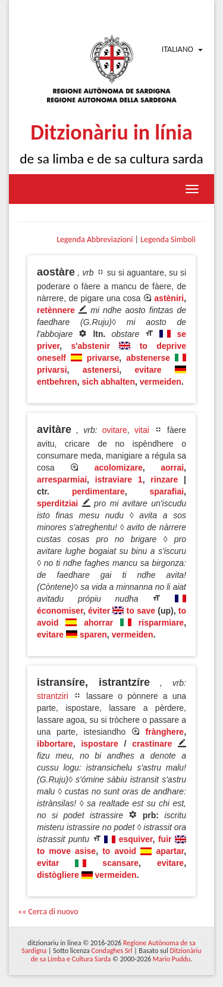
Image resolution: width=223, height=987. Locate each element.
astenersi (101, 370)
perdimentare (98, 491)
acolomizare (119, 467)
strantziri (52, 696)
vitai (141, 430)
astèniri (169, 298)
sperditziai (57, 503)
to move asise (66, 851)
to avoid (119, 851)
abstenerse (148, 358)
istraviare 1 (119, 479)
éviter (99, 610)
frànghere (165, 732)
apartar (170, 851)
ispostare (99, 743)
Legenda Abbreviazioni (94, 239)
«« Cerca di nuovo (48, 911)
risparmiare (161, 622)
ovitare (114, 430)
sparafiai (167, 491)
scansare (120, 863)
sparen (93, 634)
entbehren (57, 381)
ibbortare (55, 743)
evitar (48, 863)
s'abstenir (90, 346)
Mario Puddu (171, 959)
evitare (148, 370)
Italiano (177, 49)
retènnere (56, 310)
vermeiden (160, 381)
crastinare (152, 743)
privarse (103, 358)
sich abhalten (107, 381)
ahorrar (98, 622)
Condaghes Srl (112, 950)
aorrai (172, 467)
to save (141, 610)
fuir (165, 839)
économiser (60, 610)
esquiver (136, 839)
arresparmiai (62, 479)
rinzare (164, 479)
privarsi (52, 370)
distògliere (58, 875)
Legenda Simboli (168, 239)
